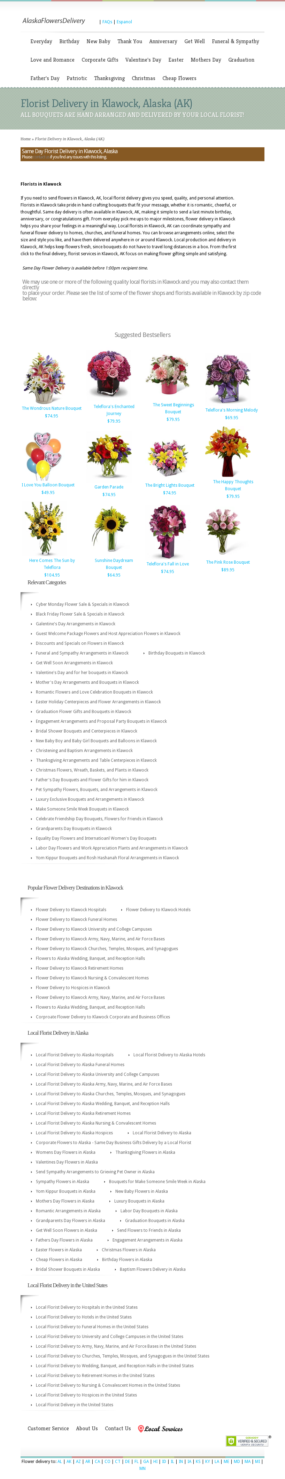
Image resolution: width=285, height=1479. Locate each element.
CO (107, 1461)
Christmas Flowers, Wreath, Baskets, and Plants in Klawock (92, 770)
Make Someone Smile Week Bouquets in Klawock (82, 809)
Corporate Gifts (100, 59)
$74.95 (51, 416)
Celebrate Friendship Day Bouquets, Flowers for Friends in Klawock (99, 818)
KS (198, 1461)
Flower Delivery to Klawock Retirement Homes (79, 968)
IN (181, 1461)
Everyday (41, 41)
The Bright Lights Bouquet (169, 485)
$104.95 (52, 575)
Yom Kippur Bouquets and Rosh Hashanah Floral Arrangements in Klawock (107, 857)
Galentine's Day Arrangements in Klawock (75, 623)
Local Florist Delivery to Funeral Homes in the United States (92, 1326)
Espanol (124, 21)
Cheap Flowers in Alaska (59, 1259)
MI (257, 1461)
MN (142, 1468)
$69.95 (231, 417)
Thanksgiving (109, 78)
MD (237, 1461)
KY (207, 1461)
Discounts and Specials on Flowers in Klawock (80, 643)
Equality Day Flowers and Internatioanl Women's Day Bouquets (96, 838)
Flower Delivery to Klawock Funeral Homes (76, 919)
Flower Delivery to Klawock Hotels (158, 909)
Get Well (194, 41)
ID (164, 1461)
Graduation (241, 59)
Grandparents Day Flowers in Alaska (70, 1220)
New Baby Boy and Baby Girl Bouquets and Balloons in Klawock (96, 740)
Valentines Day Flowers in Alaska (67, 1162)
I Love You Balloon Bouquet (48, 485)
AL (59, 1461)
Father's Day (45, 78)
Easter (176, 59)
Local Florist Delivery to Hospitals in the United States (87, 1307)
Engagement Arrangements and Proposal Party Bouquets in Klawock (101, 721)
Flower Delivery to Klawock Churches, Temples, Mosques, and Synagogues (107, 948)
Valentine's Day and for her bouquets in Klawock (82, 672)
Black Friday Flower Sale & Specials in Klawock (80, 614)
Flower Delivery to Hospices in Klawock (73, 987)
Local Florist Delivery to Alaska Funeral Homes (80, 1064)
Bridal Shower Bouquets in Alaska (68, 1269)
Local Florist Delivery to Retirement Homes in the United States (95, 1375)
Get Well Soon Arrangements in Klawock (74, 662)
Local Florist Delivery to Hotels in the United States (84, 1317)
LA (217, 1461)
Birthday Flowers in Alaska (127, 1259)
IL (172, 1461)
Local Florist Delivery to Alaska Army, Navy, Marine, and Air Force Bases (104, 1084)
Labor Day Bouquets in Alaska (149, 1210)
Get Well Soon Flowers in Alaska (66, 1230)
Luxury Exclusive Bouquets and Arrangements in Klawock (90, 799)
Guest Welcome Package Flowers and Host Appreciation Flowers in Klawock (108, 633)
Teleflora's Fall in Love (167, 564)
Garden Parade (108, 487)
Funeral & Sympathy (235, 41)
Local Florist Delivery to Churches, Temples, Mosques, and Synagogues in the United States (122, 1356)
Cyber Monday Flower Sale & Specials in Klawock (82, 604)
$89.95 (227, 570)
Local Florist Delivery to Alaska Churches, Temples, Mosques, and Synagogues (110, 1093)
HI (155, 1461)
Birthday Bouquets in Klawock (176, 653)
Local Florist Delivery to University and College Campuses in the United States (109, 1336)
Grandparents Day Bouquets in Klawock (74, 828)
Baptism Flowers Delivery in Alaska (153, 1269)
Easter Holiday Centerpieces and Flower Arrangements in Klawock (98, 701)
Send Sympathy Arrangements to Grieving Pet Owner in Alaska (95, 1171)
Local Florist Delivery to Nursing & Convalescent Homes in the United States (108, 1385)
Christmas (143, 78)
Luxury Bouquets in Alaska (139, 1201)
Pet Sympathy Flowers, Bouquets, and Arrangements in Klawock (96, 789)
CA (97, 1461)
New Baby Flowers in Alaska (141, 1191)
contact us (41, 157)
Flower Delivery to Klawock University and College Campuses (94, 929)
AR (87, 1461)
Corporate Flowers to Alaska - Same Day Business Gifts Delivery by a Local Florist (113, 1142)
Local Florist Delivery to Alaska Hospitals (75, 1054)
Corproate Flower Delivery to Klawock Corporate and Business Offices (103, 1017)
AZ (78, 1461)
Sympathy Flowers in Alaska (62, 1181)
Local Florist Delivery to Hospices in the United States (86, 1395)
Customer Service (48, 1428)
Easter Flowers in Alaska (59, 1249)
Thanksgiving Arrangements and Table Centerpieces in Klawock (96, 760)
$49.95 (48, 492)
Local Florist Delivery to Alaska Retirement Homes (83, 1113)
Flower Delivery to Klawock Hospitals (71, 909)
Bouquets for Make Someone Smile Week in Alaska (157, 1181)
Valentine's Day (143, 59)
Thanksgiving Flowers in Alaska (145, 1152)
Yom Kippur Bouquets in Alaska (65, 1191)
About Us (87, 1428)
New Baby (98, 41)
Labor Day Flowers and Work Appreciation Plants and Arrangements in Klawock (112, 848)
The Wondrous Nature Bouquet (52, 408)
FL (136, 1461)
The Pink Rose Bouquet (228, 562)
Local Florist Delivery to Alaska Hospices (74, 1132)
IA (189, 1461)
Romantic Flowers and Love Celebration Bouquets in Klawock (94, 692)
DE (127, 1461)
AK (69, 1461)
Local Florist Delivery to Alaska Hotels (169, 1054)
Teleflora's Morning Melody (231, 410)
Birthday (69, 41)
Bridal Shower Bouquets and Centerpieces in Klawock (86, 731)
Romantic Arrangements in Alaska (68, 1210)
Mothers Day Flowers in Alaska (65, 1201)
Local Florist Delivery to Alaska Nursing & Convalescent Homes (96, 1123)
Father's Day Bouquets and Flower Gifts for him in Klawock (92, 779)
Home (26, 138)
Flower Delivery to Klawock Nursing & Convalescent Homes (92, 978)
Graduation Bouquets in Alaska (155, 1220)
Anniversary (163, 41)
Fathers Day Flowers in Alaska (64, 1240)
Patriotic (77, 78)
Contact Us (118, 1428)
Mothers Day (206, 59)
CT (118, 1461)
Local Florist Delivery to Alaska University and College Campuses (97, 1074)
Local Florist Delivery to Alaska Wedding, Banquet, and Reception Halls (103, 1103)
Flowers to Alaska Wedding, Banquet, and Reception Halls (90, 958)
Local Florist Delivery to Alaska (162, 1132)
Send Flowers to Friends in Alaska (149, 1230)
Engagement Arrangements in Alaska (148, 1240)
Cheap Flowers (179, 78)
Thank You (129, 41)
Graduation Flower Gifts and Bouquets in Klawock (83, 711)
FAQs (107, 21)
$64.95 (114, 575)
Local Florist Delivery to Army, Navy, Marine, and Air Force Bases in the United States (116, 1346)
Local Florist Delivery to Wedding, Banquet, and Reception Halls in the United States (115, 1365)
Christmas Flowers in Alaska (129, 1249)
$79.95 (114, 421)
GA (146, 1461)
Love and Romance (52, 59)
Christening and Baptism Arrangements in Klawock (84, 750)
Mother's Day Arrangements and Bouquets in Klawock (87, 682)
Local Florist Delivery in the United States (74, 1404)
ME (226, 1461)
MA (248, 1461)
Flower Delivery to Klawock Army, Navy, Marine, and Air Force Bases (100, 939)
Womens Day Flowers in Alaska (65, 1152)
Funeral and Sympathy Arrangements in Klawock (82, 653)
